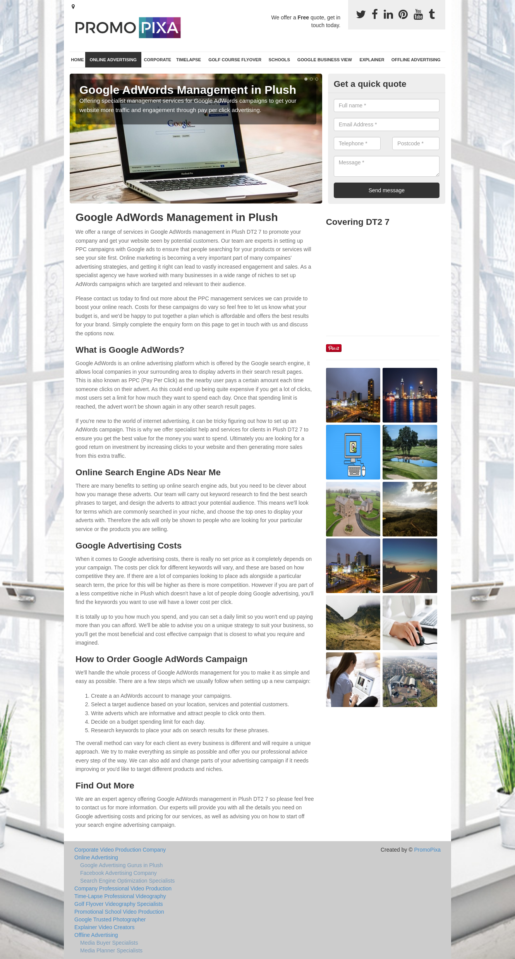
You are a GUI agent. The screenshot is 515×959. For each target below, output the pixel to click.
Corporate (157, 59)
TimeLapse (188, 59)
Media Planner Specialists (111, 950)
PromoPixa (427, 850)
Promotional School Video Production (119, 912)
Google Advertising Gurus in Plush (121, 865)
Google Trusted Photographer (110, 919)
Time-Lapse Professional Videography (120, 896)
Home (77, 59)
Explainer (371, 59)
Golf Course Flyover (234, 59)
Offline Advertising (416, 59)
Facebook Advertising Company (118, 873)
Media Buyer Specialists (109, 943)
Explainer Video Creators (104, 927)
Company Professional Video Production (123, 888)
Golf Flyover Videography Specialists (118, 904)
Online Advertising (113, 59)
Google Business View (324, 59)
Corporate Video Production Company (120, 850)
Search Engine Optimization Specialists (127, 881)
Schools (279, 59)
